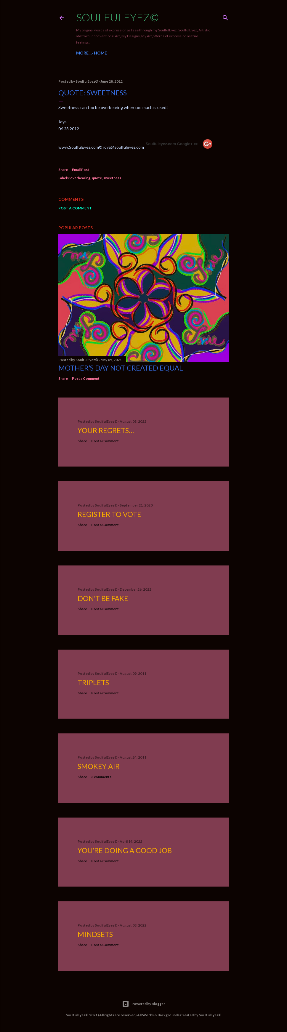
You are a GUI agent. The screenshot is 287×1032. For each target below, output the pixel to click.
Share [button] (63, 169)
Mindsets (95, 934)
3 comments (101, 777)
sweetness (112, 178)
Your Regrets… (106, 430)
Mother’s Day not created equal (120, 367)
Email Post (80, 169)
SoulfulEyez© (117, 17)
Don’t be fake (103, 598)
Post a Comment (75, 208)
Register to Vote (109, 514)
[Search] (225, 16)
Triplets (93, 682)
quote (97, 178)
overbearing (80, 178)
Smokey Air (99, 766)
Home (84, 52)
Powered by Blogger (143, 1003)
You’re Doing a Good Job (125, 850)
